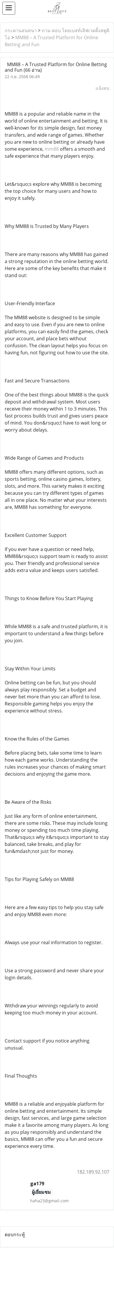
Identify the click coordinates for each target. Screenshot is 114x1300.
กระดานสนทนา (21, 30)
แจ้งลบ (102, 88)
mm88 (52, 149)
